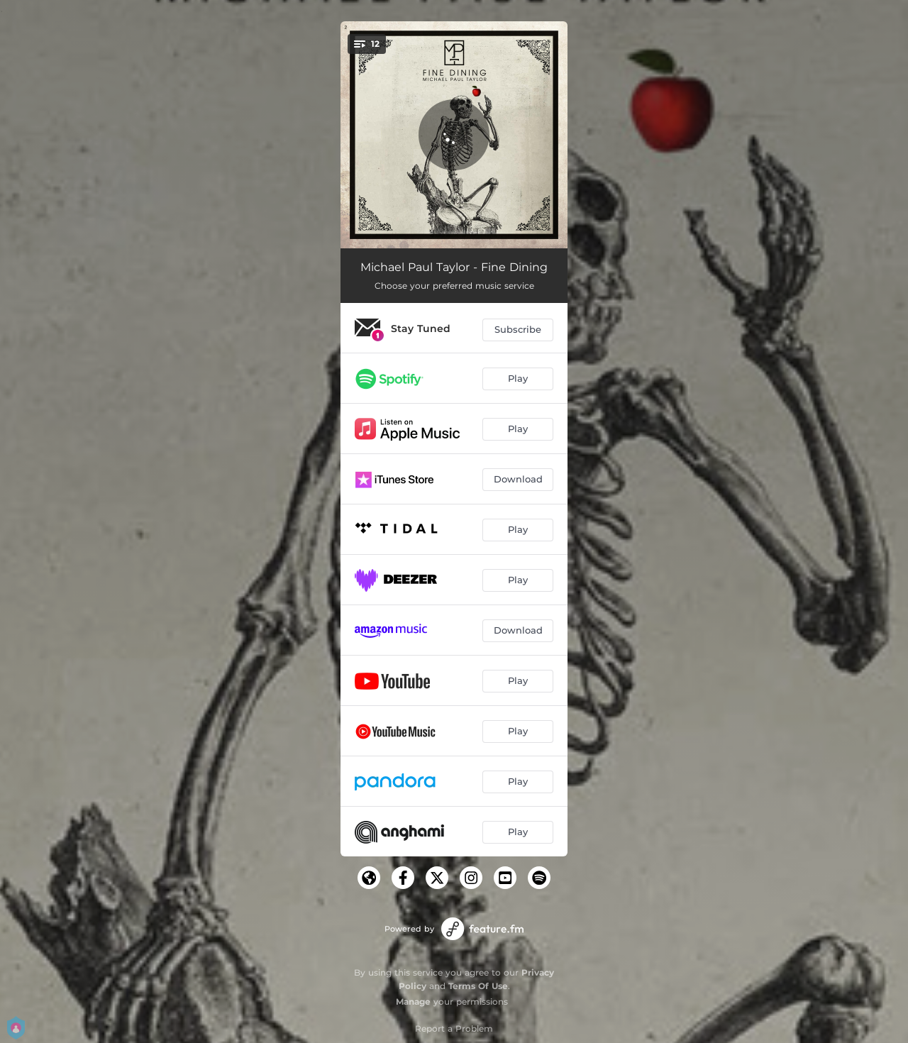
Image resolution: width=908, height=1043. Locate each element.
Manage (413, 1001)
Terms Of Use (478, 986)
